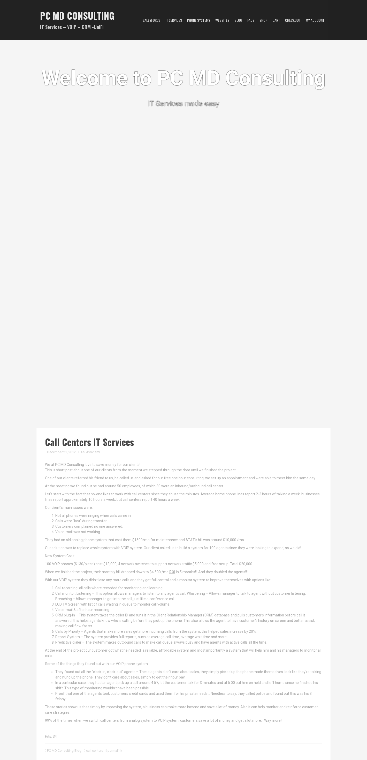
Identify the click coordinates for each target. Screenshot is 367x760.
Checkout (293, 20)
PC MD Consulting (77, 15)
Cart (276, 20)
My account (315, 20)
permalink (114, 750)
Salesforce (151, 20)
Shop (263, 20)
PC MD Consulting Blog (64, 750)
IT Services (173, 20)
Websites (222, 20)
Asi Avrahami (90, 452)
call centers (94, 750)
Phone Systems (198, 20)
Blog (238, 20)
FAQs (250, 20)
